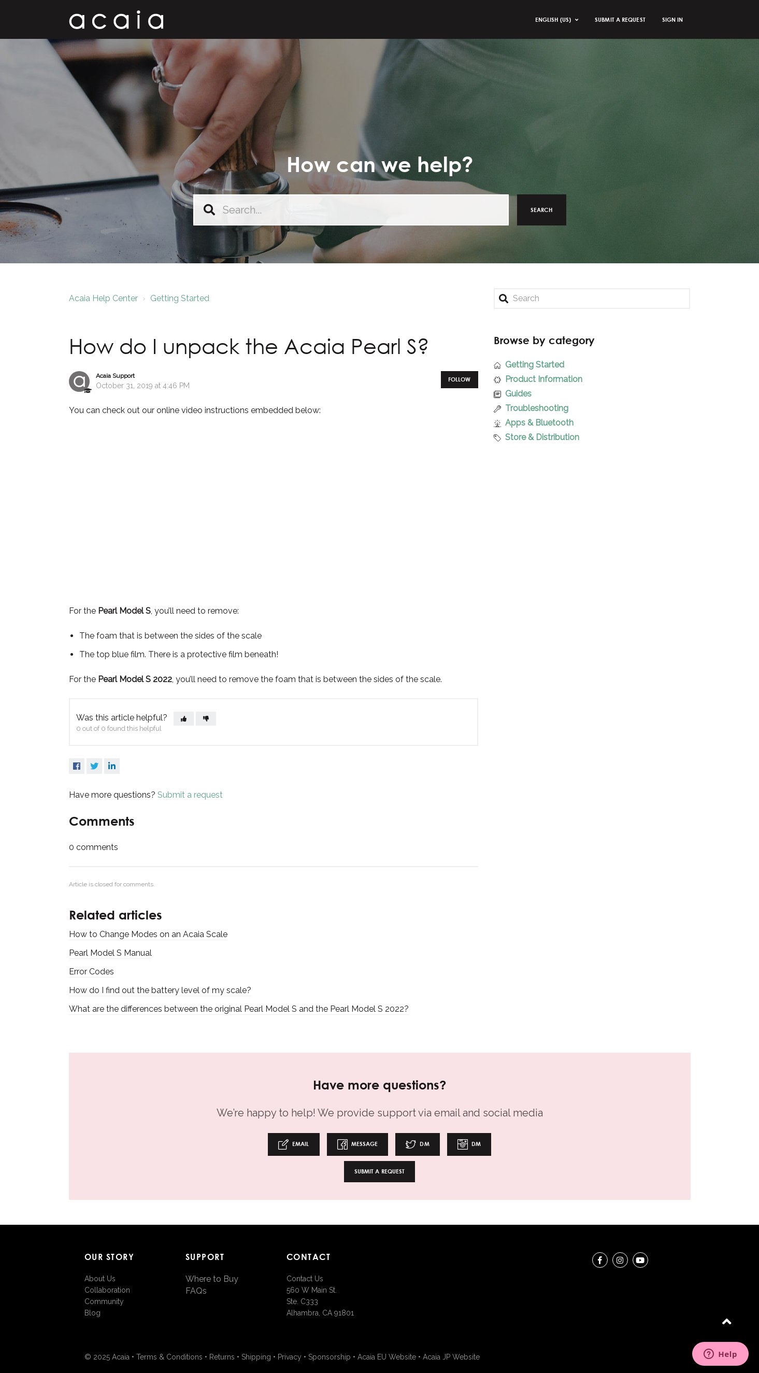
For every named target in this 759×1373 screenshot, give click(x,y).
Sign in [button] (672, 19)
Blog (92, 1313)
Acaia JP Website (451, 1357)
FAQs (196, 1291)
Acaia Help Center (103, 298)
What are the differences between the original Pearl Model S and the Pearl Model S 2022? (239, 1009)
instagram (620, 1261)
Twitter (94, 766)
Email (293, 1144)
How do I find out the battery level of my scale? (160, 990)
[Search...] (351, 209)
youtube (640, 1261)
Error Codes (91, 971)
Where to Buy (211, 1279)
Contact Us (305, 1279)
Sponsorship (329, 1357)
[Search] (592, 298)
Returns (222, 1357)
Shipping (256, 1357)
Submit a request (620, 19)
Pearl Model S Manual (110, 953)
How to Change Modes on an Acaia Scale (148, 934)
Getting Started (179, 298)
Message (357, 1144)
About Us (100, 1279)
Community (104, 1301)
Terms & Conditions (169, 1357)
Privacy (290, 1357)
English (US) (553, 19)
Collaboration (107, 1290)
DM (417, 1144)
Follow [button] (459, 379)
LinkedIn (112, 766)
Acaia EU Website (386, 1357)
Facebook (76, 766)
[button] (184, 719)
